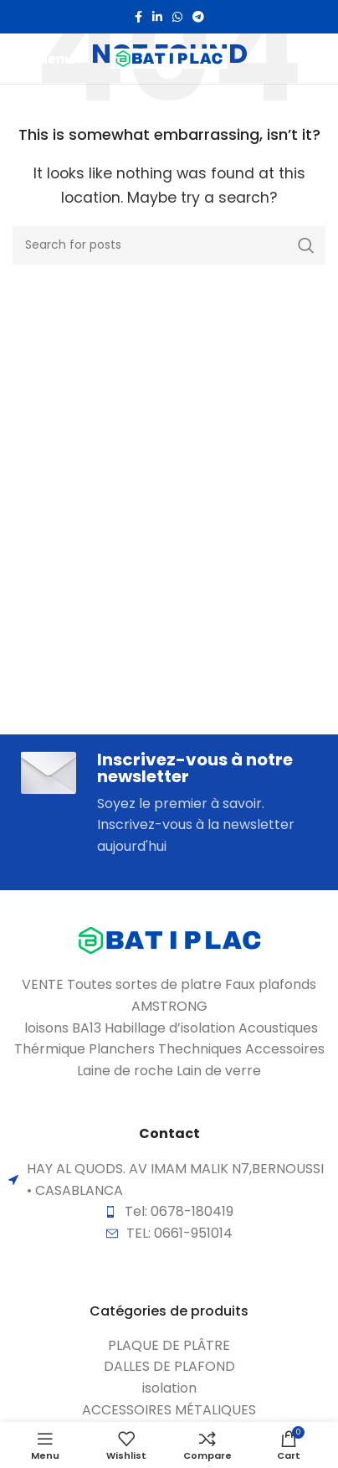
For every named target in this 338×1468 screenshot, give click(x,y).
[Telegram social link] (198, 17)
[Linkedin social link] (157, 17)
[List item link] (169, 1346)
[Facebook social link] (138, 17)
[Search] (169, 245)
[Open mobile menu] (43, 58)
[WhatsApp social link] (177, 17)
